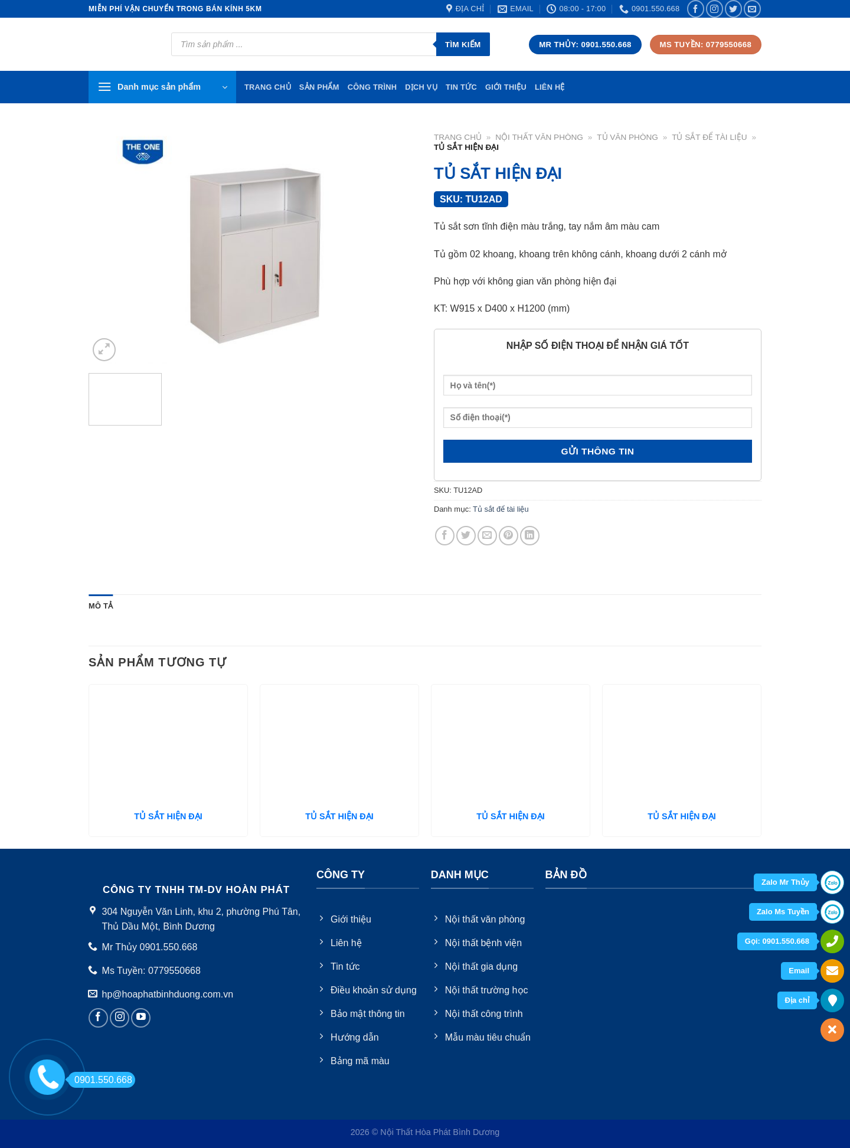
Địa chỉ (797, 1000)
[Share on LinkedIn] (530, 535)
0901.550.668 (100, 1080)
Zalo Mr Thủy (785, 882)
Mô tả (101, 605)
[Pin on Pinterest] (508, 535)
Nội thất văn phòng (539, 137)
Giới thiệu (506, 87)
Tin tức (461, 87)
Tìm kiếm (463, 44)
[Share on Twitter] (466, 535)
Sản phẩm (319, 87)
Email (799, 970)
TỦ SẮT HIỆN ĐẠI (168, 816)
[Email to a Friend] (487, 535)
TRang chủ (267, 87)
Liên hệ (550, 87)
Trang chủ (458, 137)
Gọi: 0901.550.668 (777, 941)
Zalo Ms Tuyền (783, 911)
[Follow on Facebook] (695, 8)
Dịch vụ (421, 87)
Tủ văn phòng (627, 137)
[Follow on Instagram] (714, 8)
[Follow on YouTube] (141, 1018)
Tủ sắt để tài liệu (709, 137)
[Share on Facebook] (445, 535)
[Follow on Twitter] (733, 8)
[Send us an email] (752, 8)
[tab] (101, 606)
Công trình (372, 87)
